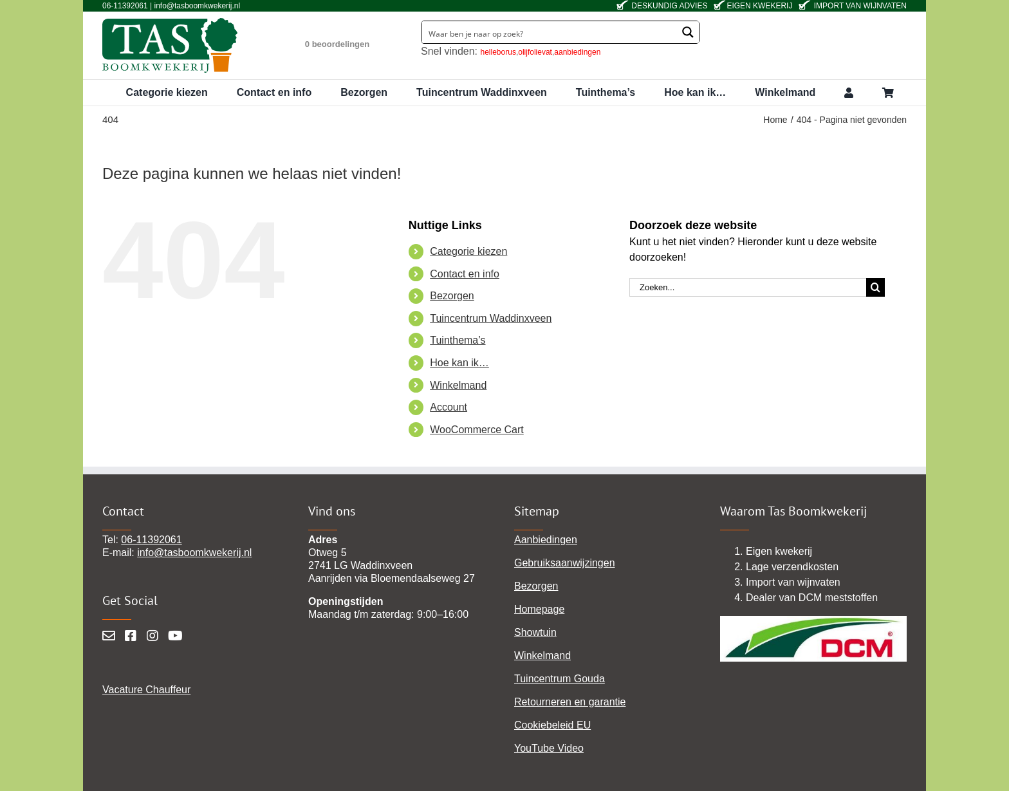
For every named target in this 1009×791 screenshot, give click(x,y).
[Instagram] (152, 635)
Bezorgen (452, 295)
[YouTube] (175, 635)
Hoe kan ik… (459, 362)
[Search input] (550, 32)
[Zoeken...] (747, 287)
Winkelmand (458, 385)
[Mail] (108, 635)
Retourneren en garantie (569, 701)
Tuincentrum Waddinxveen (490, 318)
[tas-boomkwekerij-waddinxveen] (169, 22)
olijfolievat (535, 52)
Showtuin (535, 632)
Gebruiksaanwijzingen (564, 562)
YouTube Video (549, 748)
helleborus (498, 52)
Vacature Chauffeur (146, 689)
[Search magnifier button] (688, 32)
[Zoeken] (875, 287)
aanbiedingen (577, 52)
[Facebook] (130, 635)
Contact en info (464, 273)
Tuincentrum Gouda (559, 678)
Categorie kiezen (468, 251)
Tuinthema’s (457, 340)
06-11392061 (151, 539)
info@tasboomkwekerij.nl (194, 552)
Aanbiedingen (545, 539)
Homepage (539, 609)
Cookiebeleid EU (552, 725)
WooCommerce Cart (477, 429)
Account (448, 407)
